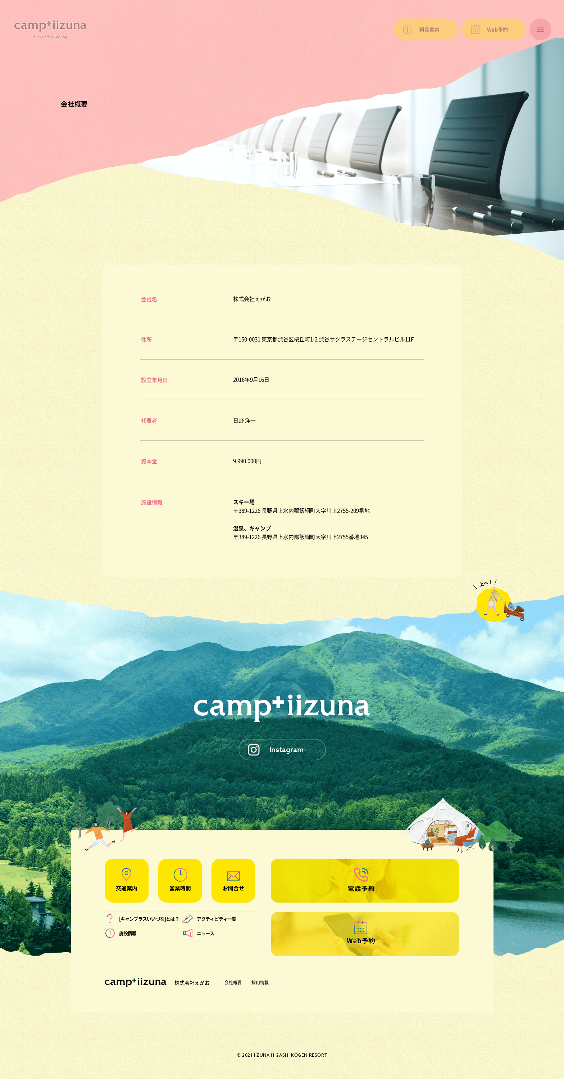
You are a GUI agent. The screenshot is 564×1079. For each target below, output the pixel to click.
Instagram (286, 749)
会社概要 (233, 982)
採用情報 (260, 982)
